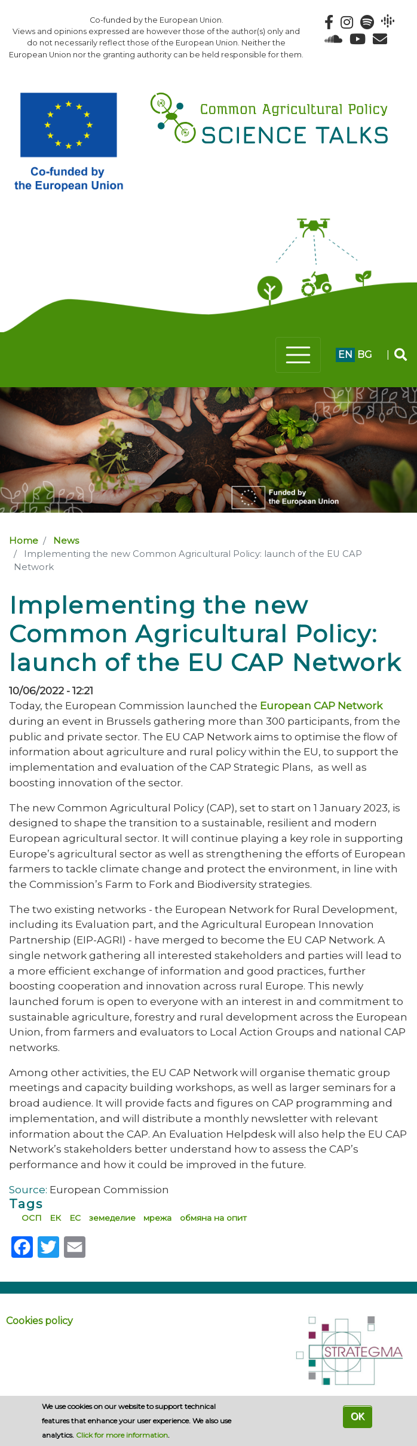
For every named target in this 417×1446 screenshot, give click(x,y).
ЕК (55, 1218)
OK (357, 1416)
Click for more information (122, 1434)
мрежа (157, 1218)
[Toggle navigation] (298, 355)
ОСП (32, 1218)
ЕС (75, 1218)
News (66, 540)
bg (364, 354)
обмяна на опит (213, 1218)
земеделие (112, 1218)
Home (23, 540)
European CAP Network (321, 705)
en (345, 354)
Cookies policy (39, 1320)
